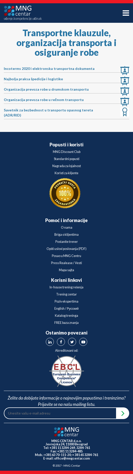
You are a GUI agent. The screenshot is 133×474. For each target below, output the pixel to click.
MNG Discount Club (66, 152)
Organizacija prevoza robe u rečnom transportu (44, 99)
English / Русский (66, 308)
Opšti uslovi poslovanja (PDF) (66, 249)
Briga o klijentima (66, 234)
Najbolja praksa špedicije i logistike (33, 79)
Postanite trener (66, 242)
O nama (66, 227)
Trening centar (66, 294)
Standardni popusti (66, 159)
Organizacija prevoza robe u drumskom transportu (46, 89)
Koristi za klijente (66, 173)
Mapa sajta (66, 270)
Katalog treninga (66, 316)
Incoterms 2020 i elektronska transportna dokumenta (49, 68)
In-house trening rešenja (66, 287)
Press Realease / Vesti (66, 263)
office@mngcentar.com (72, 458)
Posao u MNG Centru (66, 256)
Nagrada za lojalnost (66, 166)
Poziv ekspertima (66, 301)
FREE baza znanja (66, 323)
